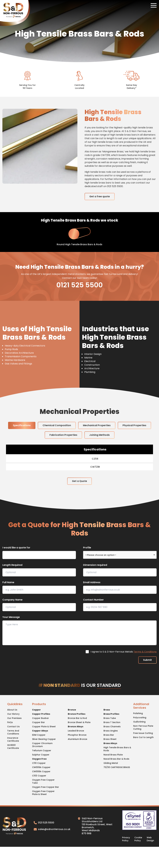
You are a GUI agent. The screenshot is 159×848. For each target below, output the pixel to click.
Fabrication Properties (63, 435)
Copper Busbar (40, 718)
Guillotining (139, 721)
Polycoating (139, 717)
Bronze (72, 709)
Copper (36, 709)
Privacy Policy (126, 839)
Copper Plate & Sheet (44, 726)
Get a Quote (79, 481)
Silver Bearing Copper (44, 739)
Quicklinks (14, 704)
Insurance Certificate (13, 739)
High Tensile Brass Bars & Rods (117, 749)
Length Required (12, 565)
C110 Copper (39, 763)
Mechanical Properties (97, 425)
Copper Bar (38, 722)
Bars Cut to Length (143, 737)
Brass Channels (112, 726)
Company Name (12, 599)
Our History (13, 713)
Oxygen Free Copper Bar (45, 787)
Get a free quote (99, 196)
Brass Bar (109, 734)
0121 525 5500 (79, 285)
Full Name (8, 582)
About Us (12, 709)
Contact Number (93, 599)
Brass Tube (110, 718)
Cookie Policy (138, 839)
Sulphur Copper (40, 754)
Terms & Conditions (145, 651)
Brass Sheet (110, 739)
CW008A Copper (41, 771)
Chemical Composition (57, 425)
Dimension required (95, 565)
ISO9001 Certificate (13, 747)
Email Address (91, 582)
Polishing (138, 713)
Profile (87, 547)
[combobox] (120, 555)
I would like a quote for (16, 547)
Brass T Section (112, 722)
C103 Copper (39, 775)
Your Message (11, 617)
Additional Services (141, 706)
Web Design (150, 839)
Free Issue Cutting (143, 733)
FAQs (10, 722)
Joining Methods (99, 435)
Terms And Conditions (13, 732)
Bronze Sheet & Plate (79, 722)
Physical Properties (134, 425)
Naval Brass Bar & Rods (116, 758)
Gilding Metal (111, 763)
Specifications (22, 425)
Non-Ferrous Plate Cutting (143, 727)
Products (39, 704)
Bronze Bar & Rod (77, 718)
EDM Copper (38, 734)
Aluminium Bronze (77, 739)
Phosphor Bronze (77, 734)
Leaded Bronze (76, 730)
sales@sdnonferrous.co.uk (52, 829)
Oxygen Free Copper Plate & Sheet (43, 793)
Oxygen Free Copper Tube (43, 781)
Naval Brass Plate (113, 754)
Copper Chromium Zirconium (42, 745)
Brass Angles (111, 730)
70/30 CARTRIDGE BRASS (117, 767)
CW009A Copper (41, 767)
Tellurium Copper (41, 750)
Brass (107, 709)
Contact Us (13, 726)
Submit (147, 660)
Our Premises (14, 718)
